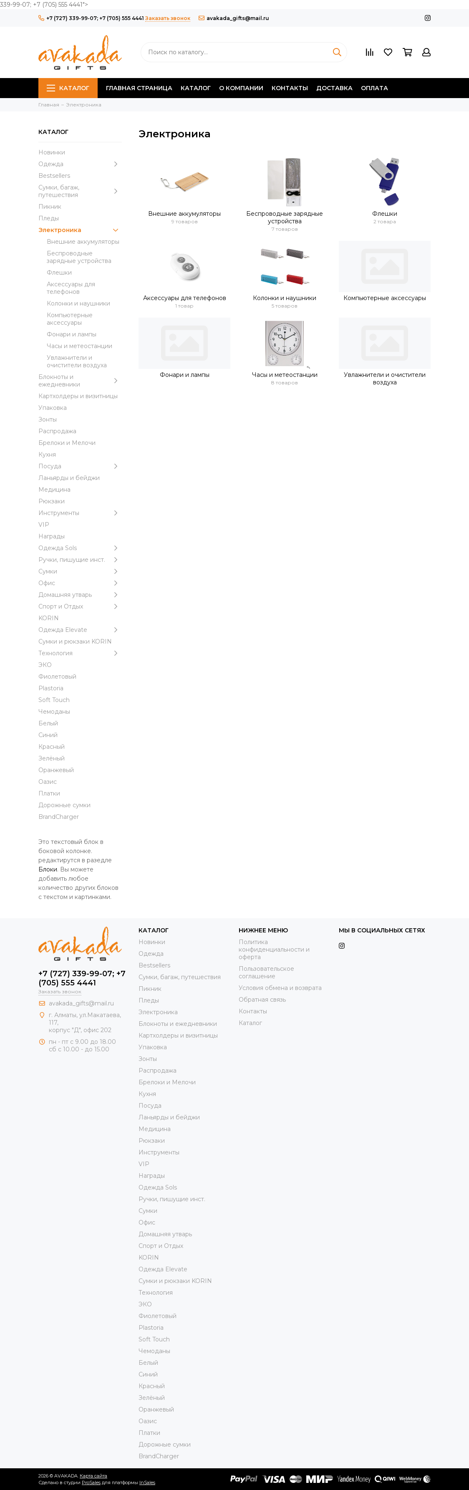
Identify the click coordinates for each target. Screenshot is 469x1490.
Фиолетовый (57, 676)
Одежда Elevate (80, 630)
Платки (49, 793)
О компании (241, 88)
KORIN (48, 618)
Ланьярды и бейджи (69, 478)
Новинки (51, 152)
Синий (48, 735)
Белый (48, 723)
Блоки (47, 869)
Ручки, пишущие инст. (80, 559)
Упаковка (52, 408)
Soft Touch (54, 700)
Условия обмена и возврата (280, 988)
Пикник (49, 206)
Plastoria (50, 688)
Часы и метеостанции (79, 346)
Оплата (374, 88)
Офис (80, 583)
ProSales (91, 1482)
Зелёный (51, 758)
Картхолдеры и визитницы (78, 396)
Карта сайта (93, 1476)
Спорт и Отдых (80, 606)
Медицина (54, 489)
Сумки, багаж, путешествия (80, 191)
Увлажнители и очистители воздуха (77, 361)
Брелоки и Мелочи (67, 443)
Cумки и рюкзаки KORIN (75, 641)
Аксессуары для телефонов (71, 287)
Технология (80, 653)
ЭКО (45, 665)
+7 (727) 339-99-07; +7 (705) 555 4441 (91, 18)
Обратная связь (262, 999)
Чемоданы (54, 711)
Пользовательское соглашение (266, 972)
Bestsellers (54, 175)
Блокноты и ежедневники (80, 380)
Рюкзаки (51, 501)
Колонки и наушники (78, 303)
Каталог (68, 88)
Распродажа (57, 431)
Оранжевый (56, 770)
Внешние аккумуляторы (83, 241)
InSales (147, 1482)
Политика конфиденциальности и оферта (274, 949)
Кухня (47, 454)
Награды (51, 536)
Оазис (47, 781)
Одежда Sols (80, 548)
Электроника (80, 230)
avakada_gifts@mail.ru (234, 18)
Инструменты (80, 513)
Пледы (48, 218)
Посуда (80, 466)
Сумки (80, 571)
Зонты (47, 419)
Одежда (80, 164)
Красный (51, 746)
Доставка (334, 88)
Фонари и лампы (71, 334)
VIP (43, 524)
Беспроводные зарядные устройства (79, 257)
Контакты (290, 88)
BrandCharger (58, 817)
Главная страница (139, 88)
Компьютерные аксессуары (70, 318)
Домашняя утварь (80, 595)
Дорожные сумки (64, 805)
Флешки (59, 272)
